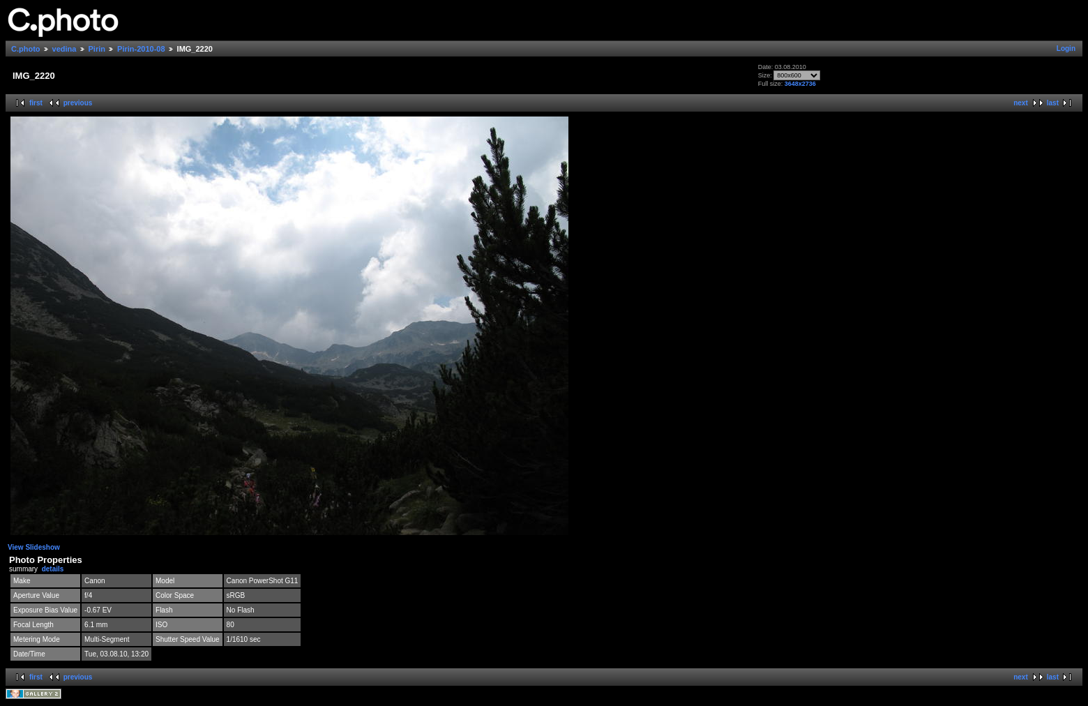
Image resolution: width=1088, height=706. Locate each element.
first (36, 103)
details (53, 569)
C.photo (25, 49)
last (1053, 103)
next (1020, 103)
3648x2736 (800, 83)
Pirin (97, 49)
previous (78, 103)
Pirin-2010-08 (141, 49)
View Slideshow (34, 547)
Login (1066, 48)
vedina (64, 49)
